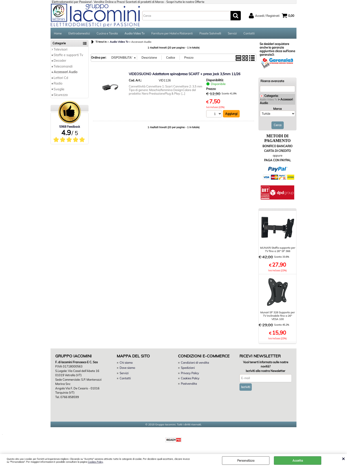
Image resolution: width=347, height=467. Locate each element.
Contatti (249, 33)
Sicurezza (61, 95)
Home (58, 33)
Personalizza (245, 460)
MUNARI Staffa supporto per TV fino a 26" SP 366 (277, 249)
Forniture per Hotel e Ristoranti (172, 33)
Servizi (232, 33)
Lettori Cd (61, 78)
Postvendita (189, 384)
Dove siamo (127, 368)
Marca (277, 109)
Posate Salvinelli (210, 33)
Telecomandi (63, 67)
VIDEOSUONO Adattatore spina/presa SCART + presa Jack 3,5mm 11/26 (184, 74)
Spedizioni (188, 368)
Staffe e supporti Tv (68, 55)
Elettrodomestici (79, 33)
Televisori (60, 50)
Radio (58, 84)
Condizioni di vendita (195, 363)
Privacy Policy (190, 373)
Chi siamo (126, 363)
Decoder (60, 61)
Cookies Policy (95, 462)
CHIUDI (343, 458)
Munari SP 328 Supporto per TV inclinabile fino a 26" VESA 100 (277, 316)
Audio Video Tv (135, 33)
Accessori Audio (65, 72)
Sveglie (59, 90)
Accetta (297, 460)
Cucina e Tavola (107, 33)
